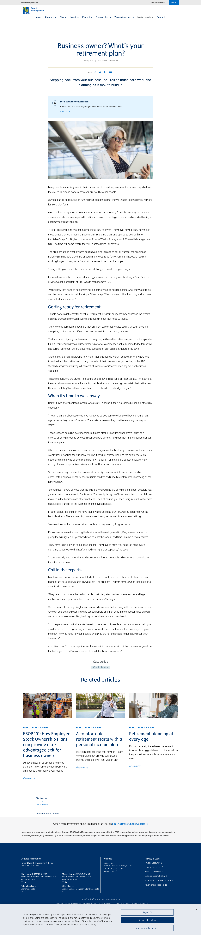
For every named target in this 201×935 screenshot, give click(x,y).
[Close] (196, 910)
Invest (74, 16)
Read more (29, 778)
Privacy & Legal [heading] (152, 858)
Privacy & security (152, 863)
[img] (47, 705)
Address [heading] (108, 858)
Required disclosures (42, 802)
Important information (158, 2)
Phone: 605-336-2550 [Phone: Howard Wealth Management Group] (30, 865)
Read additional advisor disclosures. (48, 813)
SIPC (143, 903)
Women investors (124, 16)
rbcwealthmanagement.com (29, 2)
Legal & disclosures (153, 867)
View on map (109, 871)
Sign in (174, 2)
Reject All (147, 912)
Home (37, 16)
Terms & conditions (153, 871)
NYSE (125, 903)
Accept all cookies (147, 919)
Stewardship (103, 16)
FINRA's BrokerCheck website (128, 823)
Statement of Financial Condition (159, 880)
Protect (87, 16)
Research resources (42, 804)
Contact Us (65, 111)
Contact (161, 16)
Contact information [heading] (31, 858)
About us (50, 16)
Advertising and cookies (155, 885)
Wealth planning (100, 667)
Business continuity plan (155, 876)
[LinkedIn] (25, 882)
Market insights (145, 16)
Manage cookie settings (147, 928)
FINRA (134, 903)
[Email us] (22, 882)
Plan (62, 16)
